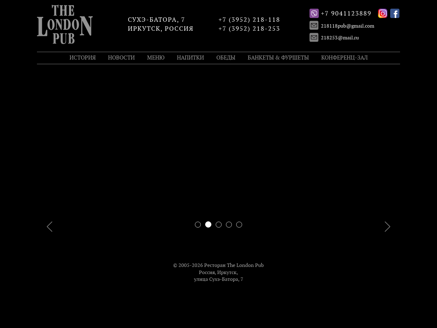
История (83, 58)
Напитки (190, 58)
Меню (155, 58)
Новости (121, 58)
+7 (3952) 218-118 (249, 20)
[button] (64, 156)
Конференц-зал (344, 58)
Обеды (225, 58)
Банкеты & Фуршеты (278, 58)
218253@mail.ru (340, 38)
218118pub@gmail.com (347, 26)
